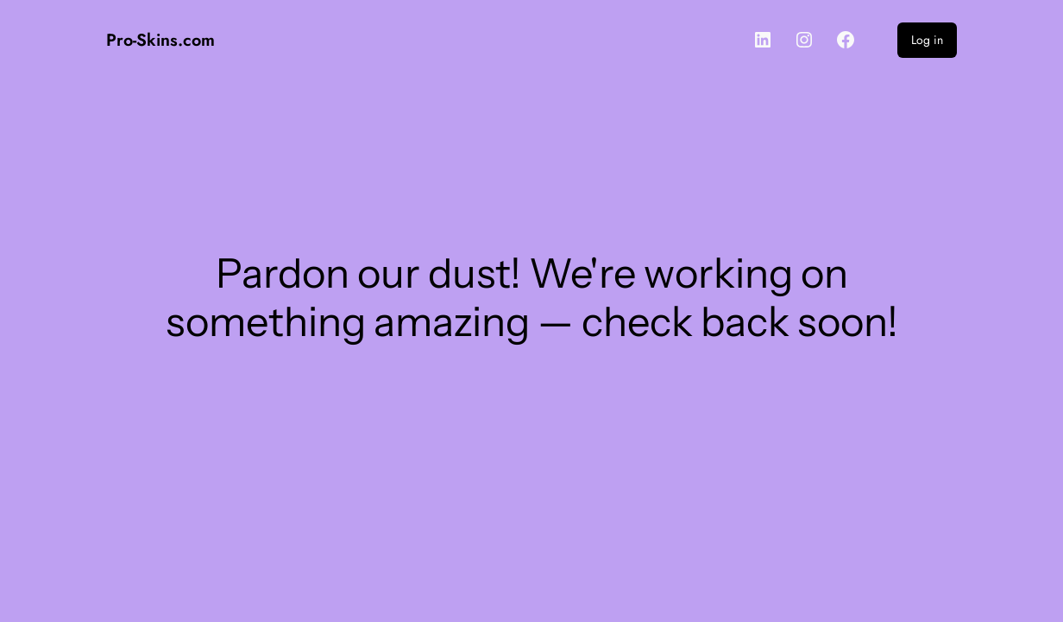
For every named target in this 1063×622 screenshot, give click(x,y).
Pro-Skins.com (160, 40)
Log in (927, 39)
